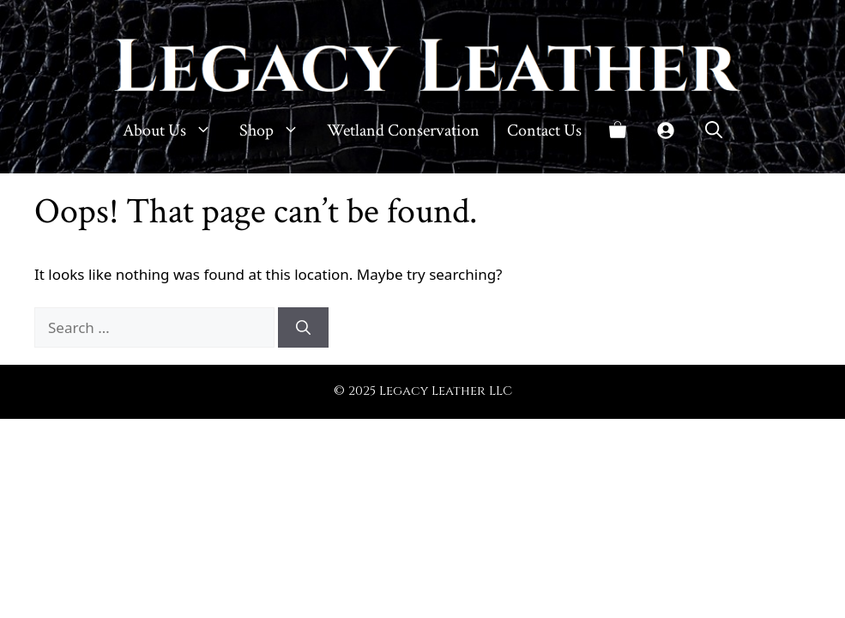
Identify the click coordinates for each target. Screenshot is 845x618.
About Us (174, 130)
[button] (713, 130)
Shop (276, 130)
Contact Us (544, 130)
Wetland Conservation (403, 130)
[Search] (303, 327)
